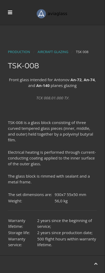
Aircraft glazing (53, 51)
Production (19, 51)
